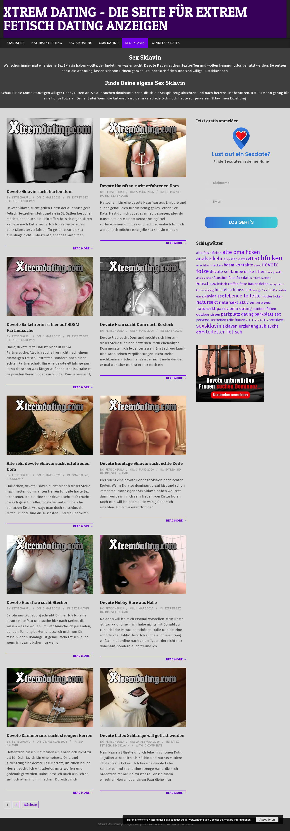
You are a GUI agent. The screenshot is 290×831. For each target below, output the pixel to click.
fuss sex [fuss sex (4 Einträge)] (244, 289)
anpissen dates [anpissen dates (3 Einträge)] (235, 259)
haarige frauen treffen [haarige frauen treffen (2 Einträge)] (265, 290)
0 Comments (153, 745)
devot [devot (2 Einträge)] (257, 265)
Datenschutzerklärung (110, 824)
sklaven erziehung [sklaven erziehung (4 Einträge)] (240, 326)
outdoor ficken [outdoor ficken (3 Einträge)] (264, 309)
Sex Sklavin (26, 201)
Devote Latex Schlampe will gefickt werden (142, 735)
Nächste (30, 805)
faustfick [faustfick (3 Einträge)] (220, 278)
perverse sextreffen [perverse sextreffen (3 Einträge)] (211, 320)
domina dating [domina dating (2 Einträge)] (204, 278)
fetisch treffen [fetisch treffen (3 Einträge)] (228, 284)
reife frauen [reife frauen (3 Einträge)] (236, 320)
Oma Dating (80, 475)
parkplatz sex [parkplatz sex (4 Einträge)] (267, 314)
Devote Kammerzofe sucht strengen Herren (49, 735)
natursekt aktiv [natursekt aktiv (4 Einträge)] (234, 302)
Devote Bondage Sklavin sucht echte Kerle (141, 463)
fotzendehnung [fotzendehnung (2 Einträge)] (205, 290)
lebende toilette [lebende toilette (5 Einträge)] (243, 296)
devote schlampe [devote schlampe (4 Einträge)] (226, 271)
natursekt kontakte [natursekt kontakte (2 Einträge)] (260, 303)
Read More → (83, 248)
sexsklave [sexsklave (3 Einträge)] (276, 320)
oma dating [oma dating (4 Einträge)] (241, 308)
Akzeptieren (267, 819)
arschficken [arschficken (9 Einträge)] (265, 258)
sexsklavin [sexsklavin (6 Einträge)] (209, 326)
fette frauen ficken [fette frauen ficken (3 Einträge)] (253, 284)
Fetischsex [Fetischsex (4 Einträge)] (206, 283)
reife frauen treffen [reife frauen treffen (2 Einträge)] (257, 320)
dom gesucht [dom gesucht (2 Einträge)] (274, 272)
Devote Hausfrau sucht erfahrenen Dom (139, 185)
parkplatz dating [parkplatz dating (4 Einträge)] (237, 314)
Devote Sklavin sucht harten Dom (39, 191)
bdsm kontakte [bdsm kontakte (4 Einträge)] (238, 265)
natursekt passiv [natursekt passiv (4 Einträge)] (212, 308)
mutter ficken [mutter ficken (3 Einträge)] (272, 296)
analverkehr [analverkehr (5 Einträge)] (209, 259)
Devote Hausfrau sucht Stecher (37, 602)
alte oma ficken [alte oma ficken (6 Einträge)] (241, 252)
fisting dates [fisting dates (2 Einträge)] (276, 284)
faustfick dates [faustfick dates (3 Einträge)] (240, 278)
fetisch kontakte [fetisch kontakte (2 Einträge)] (262, 278)
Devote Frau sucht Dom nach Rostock (136, 324)
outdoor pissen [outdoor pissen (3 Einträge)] (208, 314)
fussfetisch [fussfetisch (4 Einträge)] (225, 289)
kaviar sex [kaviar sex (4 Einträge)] (214, 296)
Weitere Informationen (237, 819)
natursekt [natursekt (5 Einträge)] (207, 302)
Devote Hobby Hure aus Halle (128, 602)
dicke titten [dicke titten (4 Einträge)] (255, 271)
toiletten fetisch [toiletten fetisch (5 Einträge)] (224, 332)
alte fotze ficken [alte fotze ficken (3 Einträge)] (209, 253)
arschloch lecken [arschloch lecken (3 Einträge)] (209, 265)
